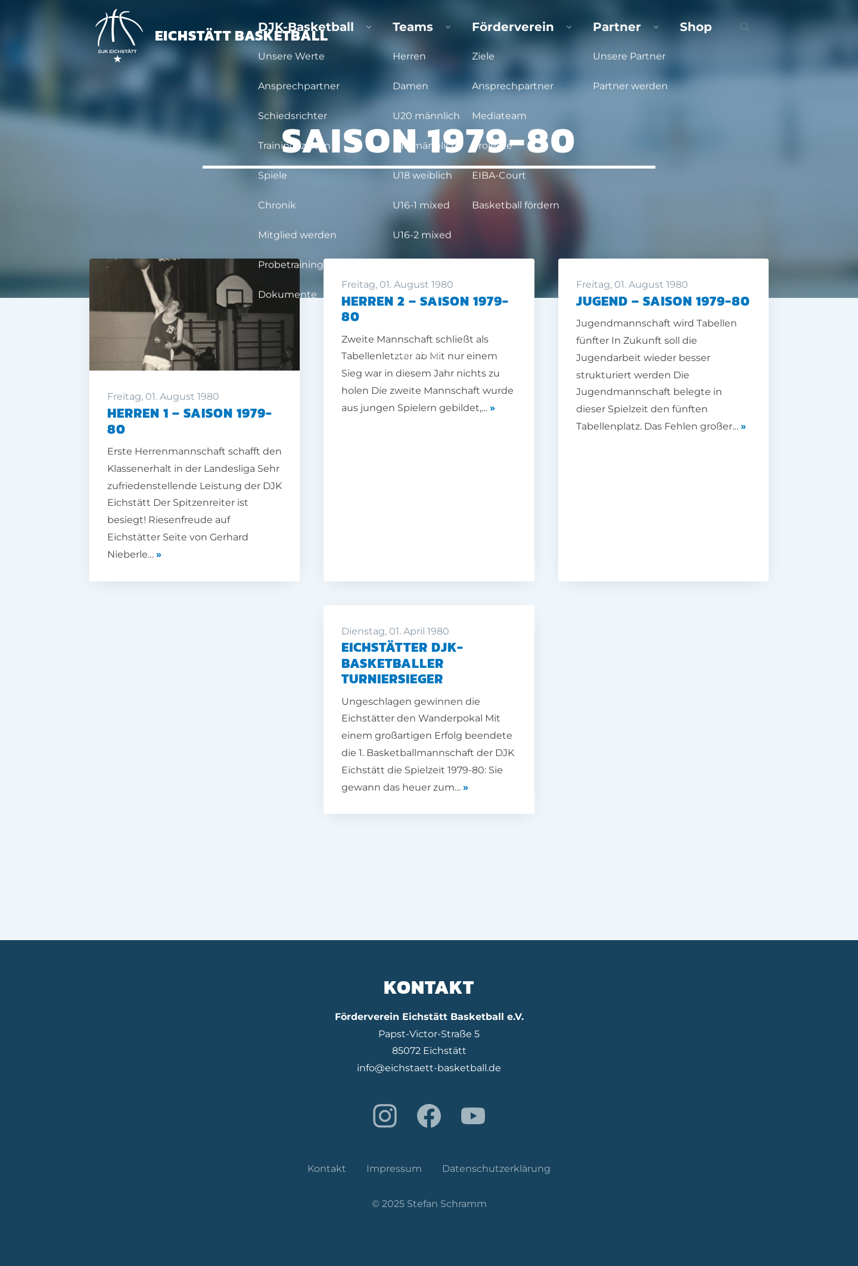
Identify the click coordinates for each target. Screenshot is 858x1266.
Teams (524, 36)
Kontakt (326, 1168)
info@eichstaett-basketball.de (429, 1068)
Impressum (394, 1168)
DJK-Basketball (448, 36)
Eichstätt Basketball (211, 35)
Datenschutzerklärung (496, 1168)
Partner (667, 36)
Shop (720, 36)
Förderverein (594, 36)
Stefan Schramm (447, 1203)
